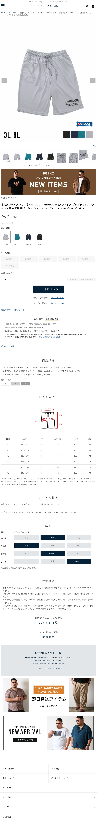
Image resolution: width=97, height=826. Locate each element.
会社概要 (7, 817)
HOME (3, 13)
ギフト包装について (59, 778)
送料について (8, 778)
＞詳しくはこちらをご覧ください (50, 337)
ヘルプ (6, 807)
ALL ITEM (12, 13)
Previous (4, 80)
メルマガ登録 (8, 769)
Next (92, 80)
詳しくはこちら (57, 298)
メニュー (7, 788)
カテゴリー (8, 797)
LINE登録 (55, 769)
